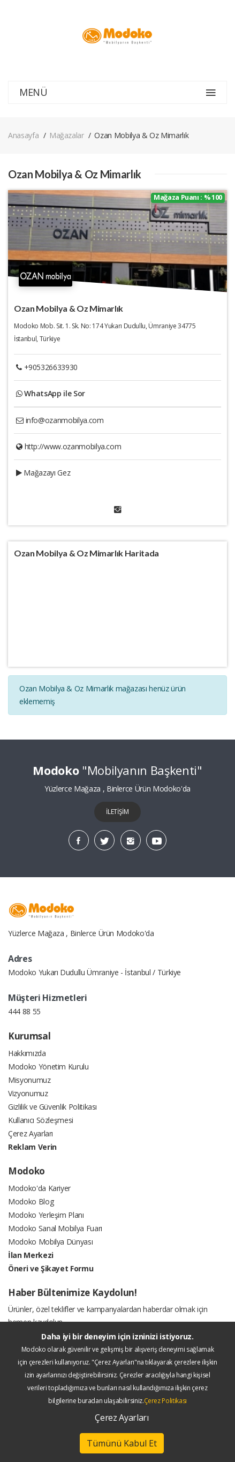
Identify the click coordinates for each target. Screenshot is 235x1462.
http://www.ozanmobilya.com (73, 446)
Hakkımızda (27, 1053)
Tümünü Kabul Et (122, 1443)
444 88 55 (24, 1011)
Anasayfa (23, 135)
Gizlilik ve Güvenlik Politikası (52, 1107)
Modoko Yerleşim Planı (46, 1215)
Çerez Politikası (165, 1400)
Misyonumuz (29, 1080)
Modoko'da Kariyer (39, 1188)
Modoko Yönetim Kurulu (48, 1066)
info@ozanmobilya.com (65, 420)
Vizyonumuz (28, 1093)
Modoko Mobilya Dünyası (50, 1242)
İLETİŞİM (117, 811)
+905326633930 (51, 367)
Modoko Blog (31, 1201)
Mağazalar (66, 135)
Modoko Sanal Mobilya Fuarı (55, 1228)
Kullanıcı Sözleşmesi (40, 1120)
